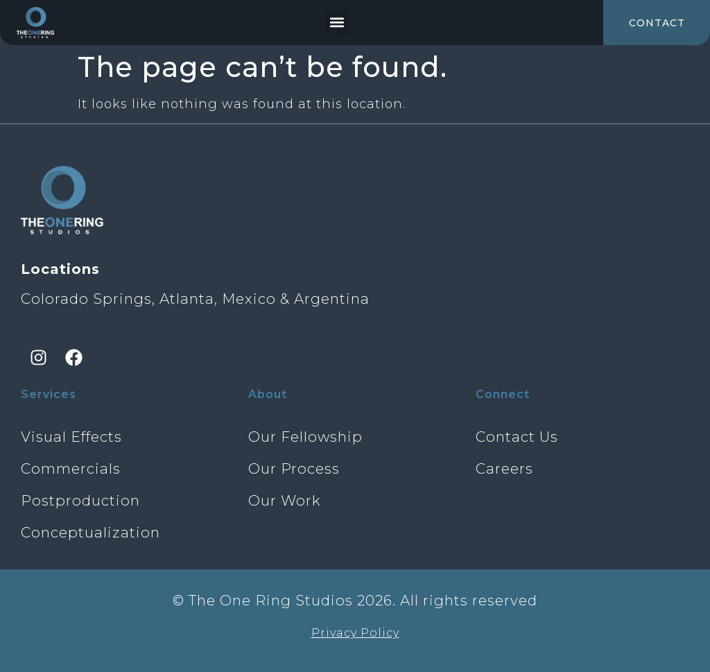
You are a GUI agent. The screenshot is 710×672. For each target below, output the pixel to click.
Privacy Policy (355, 632)
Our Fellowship (305, 436)
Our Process (294, 468)
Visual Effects (71, 436)
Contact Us (517, 436)
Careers (504, 468)
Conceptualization (90, 532)
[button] (337, 22)
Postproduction (80, 500)
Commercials (71, 468)
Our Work (284, 500)
